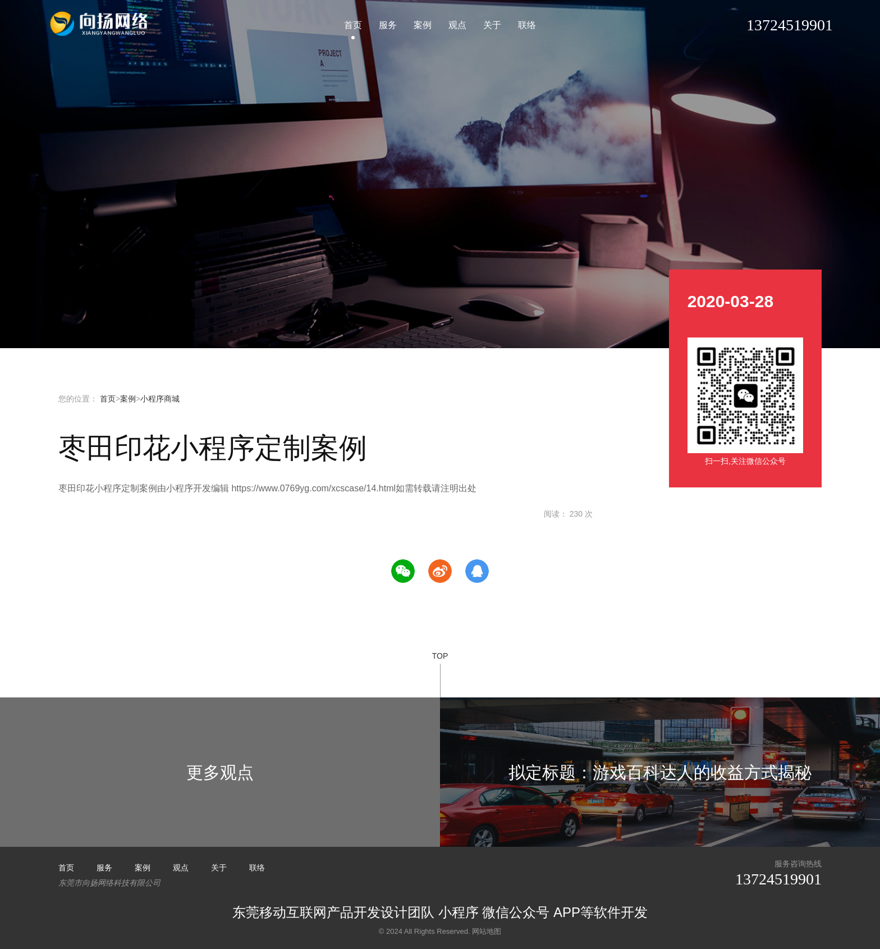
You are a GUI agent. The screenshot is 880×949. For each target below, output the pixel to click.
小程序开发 (100, 23)
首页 (353, 25)
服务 (388, 25)
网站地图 (486, 931)
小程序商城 (160, 398)
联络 (527, 25)
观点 (457, 25)
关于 (492, 25)
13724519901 (778, 879)
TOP (440, 674)
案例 (423, 25)
